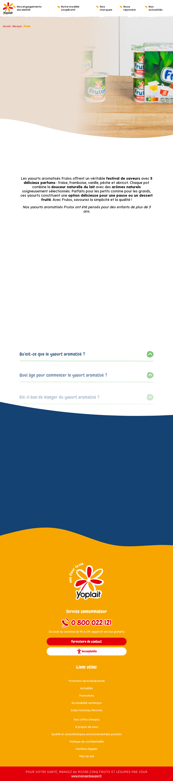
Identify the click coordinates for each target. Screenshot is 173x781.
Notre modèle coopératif (70, 8)
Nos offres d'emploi (86, 719)
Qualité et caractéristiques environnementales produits (86, 734)
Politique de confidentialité (87, 741)
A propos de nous (86, 727)
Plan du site (86, 756)
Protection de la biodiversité (87, 681)
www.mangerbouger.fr (86, 776)
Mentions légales (86, 749)
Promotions (86, 695)
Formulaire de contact (86, 641)
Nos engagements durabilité (29, 8)
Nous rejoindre (129, 8)
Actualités (86, 688)
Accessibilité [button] (86, 651)
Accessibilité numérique (86, 703)
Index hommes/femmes (86, 710)
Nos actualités (155, 8)
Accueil (7, 26)
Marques (17, 26)
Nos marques (106, 8)
